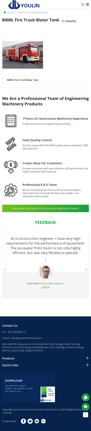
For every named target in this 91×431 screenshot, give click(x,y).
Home (9, 12)
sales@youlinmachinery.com (26, 338)
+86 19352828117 (16, 332)
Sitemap (7, 412)
